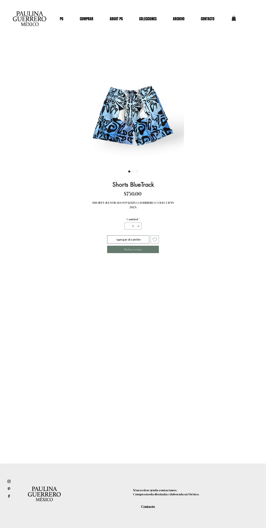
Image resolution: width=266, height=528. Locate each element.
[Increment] (138, 226)
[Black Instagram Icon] (9, 481)
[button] (234, 18)
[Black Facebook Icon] (9, 496)
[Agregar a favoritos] (155, 239)
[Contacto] (148, 507)
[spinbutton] (133, 226)
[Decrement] (127, 226)
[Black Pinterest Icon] (9, 489)
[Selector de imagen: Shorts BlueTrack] (129, 171)
